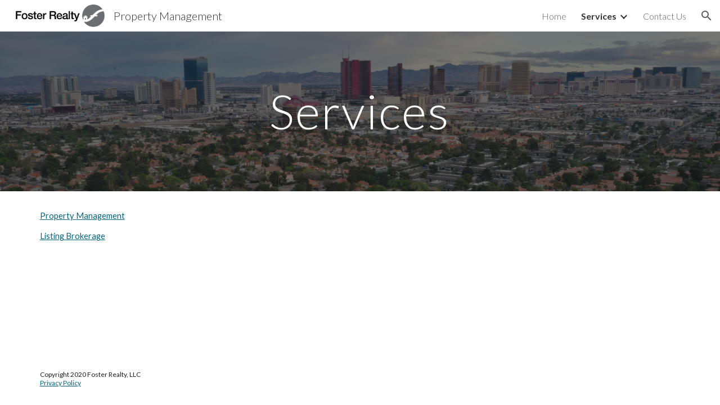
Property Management (82, 215)
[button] (706, 15)
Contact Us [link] (664, 16)
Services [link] (598, 16)
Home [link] (554, 16)
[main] (360, 111)
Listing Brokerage (72, 236)
